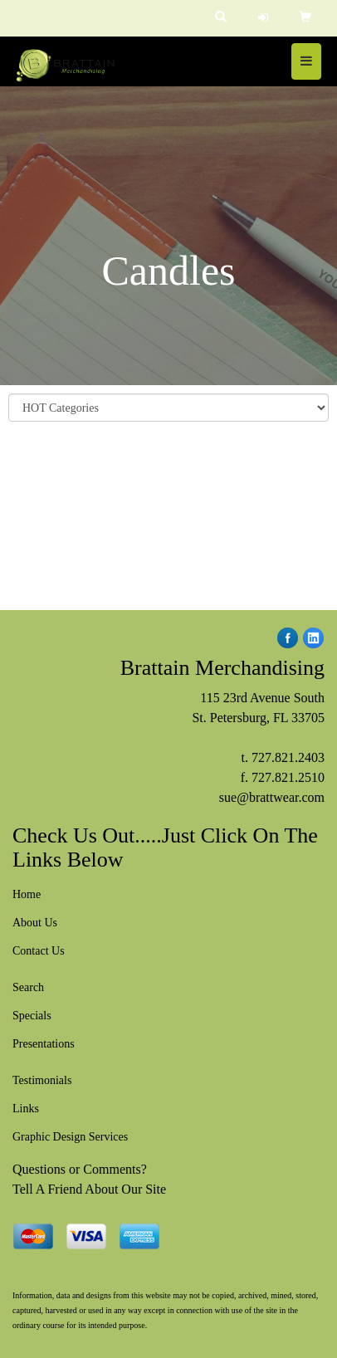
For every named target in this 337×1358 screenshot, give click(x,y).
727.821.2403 (288, 757)
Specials (31, 1015)
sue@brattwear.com (272, 797)
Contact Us (38, 951)
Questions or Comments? (79, 1169)
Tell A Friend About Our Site (89, 1189)
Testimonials (41, 1080)
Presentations (43, 1044)
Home (26, 894)
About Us (34, 922)
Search (28, 987)
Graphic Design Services (70, 1137)
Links (25, 1108)
